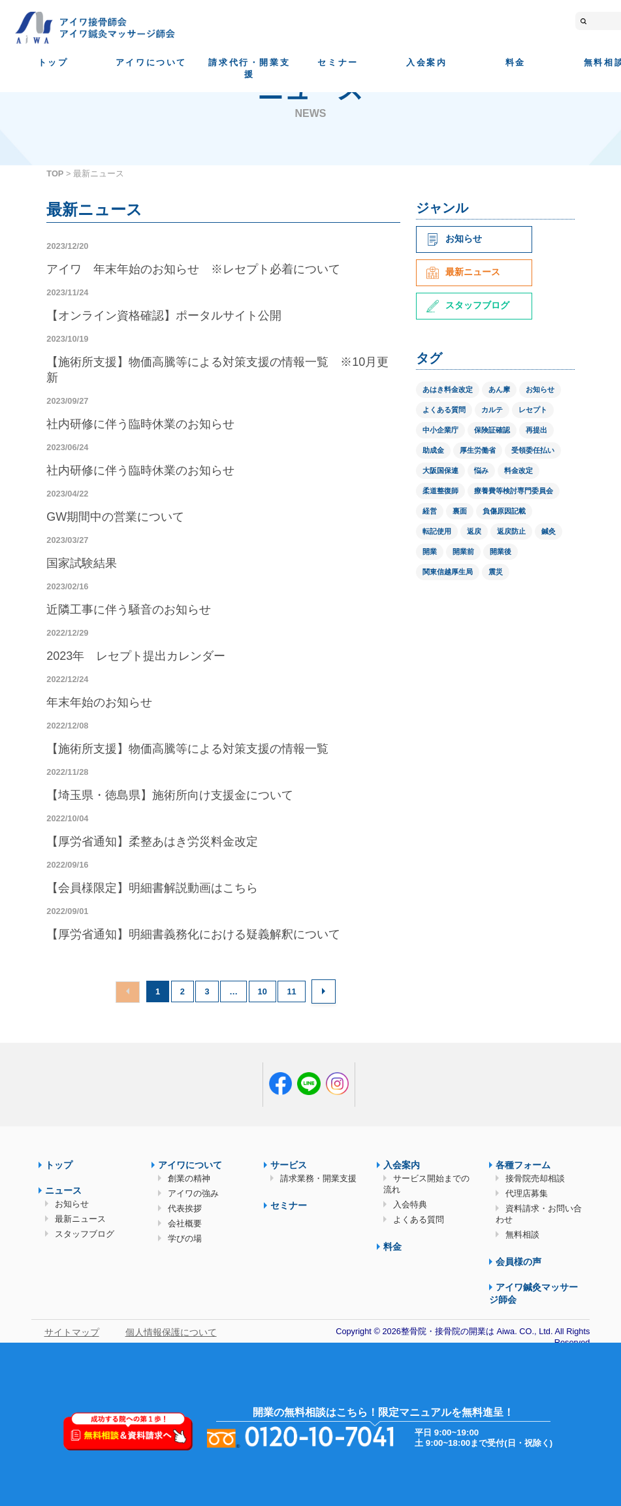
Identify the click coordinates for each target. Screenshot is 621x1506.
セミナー (337, 62)
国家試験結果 (81, 563)
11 (291, 991)
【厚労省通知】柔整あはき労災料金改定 (152, 841)
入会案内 (426, 62)
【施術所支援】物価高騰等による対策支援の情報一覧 (187, 748)
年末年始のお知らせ (99, 702)
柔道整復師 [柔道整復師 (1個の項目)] (440, 491)
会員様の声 (518, 1261)
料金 (515, 62)
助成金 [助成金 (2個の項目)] (433, 450)
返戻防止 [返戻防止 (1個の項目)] (511, 531)
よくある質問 (418, 1219)
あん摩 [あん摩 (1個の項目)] (499, 389)
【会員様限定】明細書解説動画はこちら (152, 887)
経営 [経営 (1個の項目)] (429, 511)
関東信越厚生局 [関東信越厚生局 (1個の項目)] (447, 572)
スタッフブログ (467, 305)
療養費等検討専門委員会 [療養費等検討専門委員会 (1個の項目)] (513, 491)
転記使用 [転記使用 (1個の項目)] (436, 531)
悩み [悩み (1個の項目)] (481, 470)
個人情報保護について (171, 1332)
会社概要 (185, 1223)
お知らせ (454, 238)
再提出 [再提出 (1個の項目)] (536, 430)
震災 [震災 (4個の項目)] (495, 572)
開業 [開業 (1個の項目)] (429, 551)
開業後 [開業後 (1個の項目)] (500, 551)
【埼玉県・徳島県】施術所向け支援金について (169, 795)
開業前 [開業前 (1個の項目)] (463, 551)
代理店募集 (526, 1193)
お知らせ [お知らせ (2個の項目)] (540, 389)
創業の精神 (189, 1178)
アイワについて (151, 62)
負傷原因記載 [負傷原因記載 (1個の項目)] (504, 511)
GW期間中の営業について (115, 516)
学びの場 (185, 1238)
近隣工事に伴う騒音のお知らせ (128, 609)
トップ (53, 62)
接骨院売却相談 (535, 1178)
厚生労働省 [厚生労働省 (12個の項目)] (478, 450)
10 (262, 991)
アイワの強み (193, 1193)
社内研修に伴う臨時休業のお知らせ (140, 424)
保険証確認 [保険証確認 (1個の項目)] (492, 430)
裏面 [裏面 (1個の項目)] (460, 511)
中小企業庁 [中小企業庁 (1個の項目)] (440, 430)
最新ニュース (463, 272)
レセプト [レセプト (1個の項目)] (532, 410)
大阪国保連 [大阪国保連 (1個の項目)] (440, 470)
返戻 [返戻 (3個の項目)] (474, 531)
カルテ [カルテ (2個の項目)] (492, 410)
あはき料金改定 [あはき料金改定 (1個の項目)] (447, 389)
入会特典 (410, 1204)
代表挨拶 (185, 1208)
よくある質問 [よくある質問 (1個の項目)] (444, 410)
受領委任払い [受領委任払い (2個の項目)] (532, 450)
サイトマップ (71, 1332)
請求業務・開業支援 (318, 1178)
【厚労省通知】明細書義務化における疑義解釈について (193, 934)
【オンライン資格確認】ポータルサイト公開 (163, 315)
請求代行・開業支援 (249, 68)
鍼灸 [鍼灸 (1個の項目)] (548, 531)
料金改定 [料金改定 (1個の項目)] (518, 470)
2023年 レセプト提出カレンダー (135, 656)
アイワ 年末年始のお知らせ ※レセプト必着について (193, 269)
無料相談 (522, 1234)
